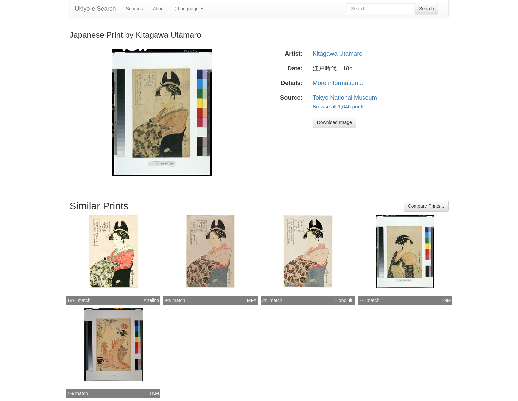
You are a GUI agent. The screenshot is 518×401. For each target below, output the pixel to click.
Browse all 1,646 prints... (341, 106)
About (159, 8)
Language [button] (189, 9)
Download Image (334, 122)
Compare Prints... (426, 206)
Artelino (151, 300)
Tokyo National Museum (345, 97)
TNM (446, 300)
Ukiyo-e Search (95, 8)
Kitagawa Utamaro (338, 53)
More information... (338, 83)
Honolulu (344, 300)
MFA (252, 300)
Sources (134, 8)
